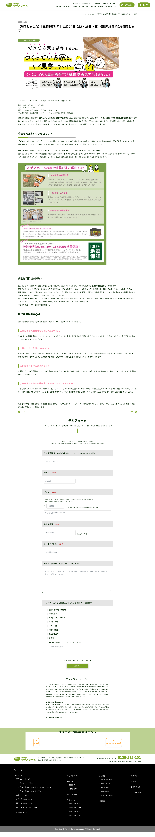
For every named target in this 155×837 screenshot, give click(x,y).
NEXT (131, 412)
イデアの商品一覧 (20, 817)
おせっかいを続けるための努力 (27, 812)
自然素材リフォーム (76, 812)
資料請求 (134, 786)
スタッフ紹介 (105, 792)
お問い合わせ (108, 7)
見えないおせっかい (23, 784)
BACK (24, 412)
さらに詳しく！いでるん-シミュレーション (35, 792)
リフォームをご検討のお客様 (81, 3)
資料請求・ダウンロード (102, 748)
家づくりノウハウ (73, 799)
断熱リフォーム (74, 816)
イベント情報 (89, 14)
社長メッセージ (106, 784)
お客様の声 (73, 794)
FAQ (115, 7)
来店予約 (145, 5)
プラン (65, 7)
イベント (93, 7)
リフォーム (71, 804)
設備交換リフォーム (76, 820)
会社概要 (100, 7)
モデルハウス (128, 5)
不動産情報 (105, 796)
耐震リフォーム (74, 808)
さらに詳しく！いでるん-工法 (31, 796)
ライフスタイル (72, 7)
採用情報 (112, 3)
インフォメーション (108, 800)
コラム (88, 7)
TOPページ (18, 775)
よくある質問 (136, 797)
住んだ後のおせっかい (24, 804)
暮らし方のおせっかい (24, 808)
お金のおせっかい (22, 800)
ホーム (79, 14)
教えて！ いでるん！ (27, 788)
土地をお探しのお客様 (99, 3)
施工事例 (81, 7)
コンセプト (58, 7)
